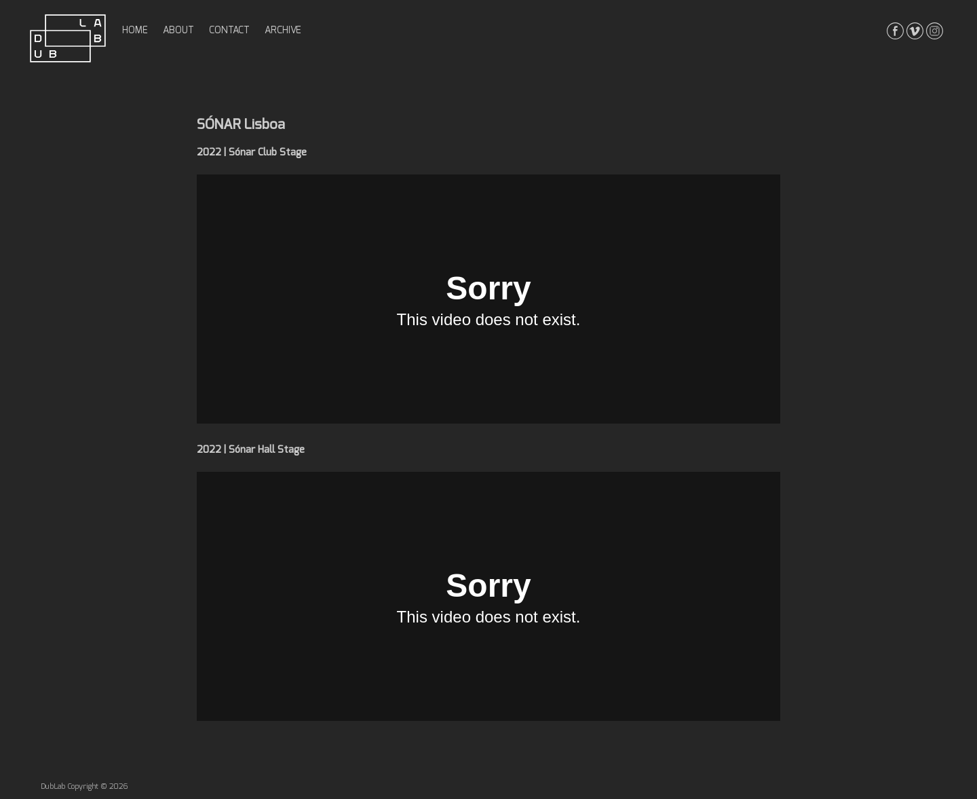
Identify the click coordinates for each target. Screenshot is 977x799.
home (135, 30)
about (178, 30)
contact (229, 30)
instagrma (934, 30)
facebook (895, 30)
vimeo (914, 30)
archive (283, 30)
